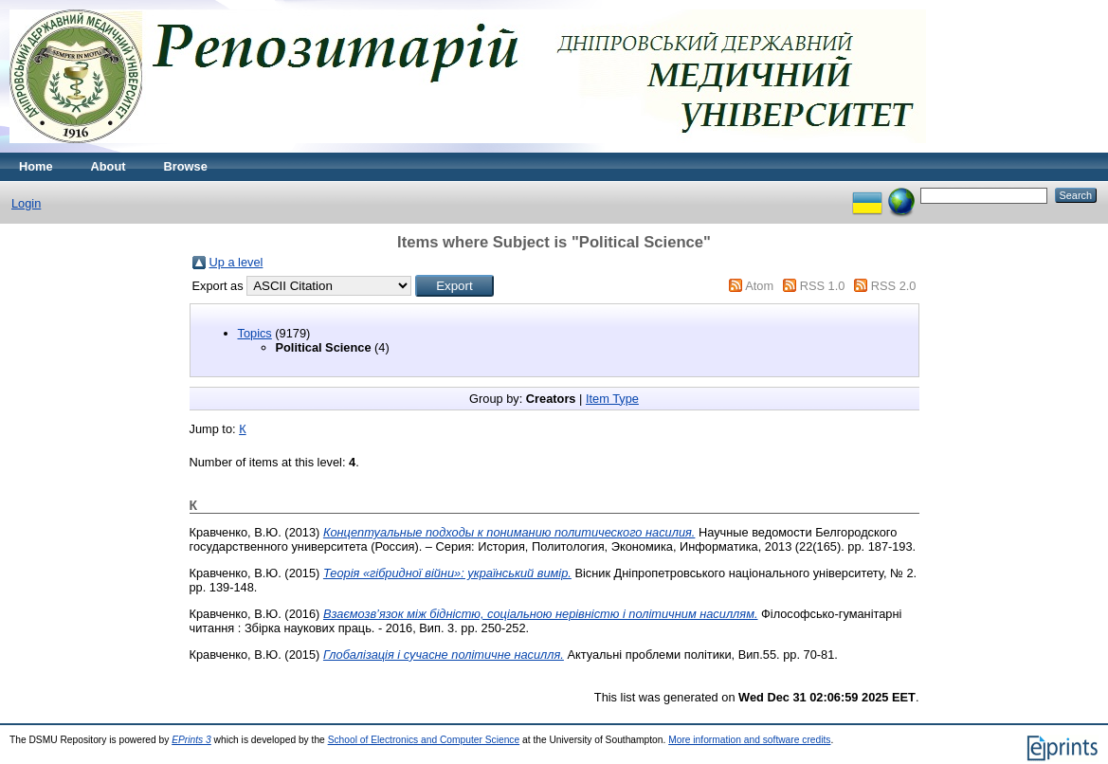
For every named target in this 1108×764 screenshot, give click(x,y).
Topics (255, 333)
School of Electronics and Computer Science (424, 740)
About (108, 166)
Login (26, 203)
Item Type (612, 398)
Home (36, 166)
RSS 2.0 (894, 286)
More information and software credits (749, 740)
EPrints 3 (191, 740)
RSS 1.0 (822, 286)
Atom (759, 286)
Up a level (236, 262)
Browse (186, 166)
